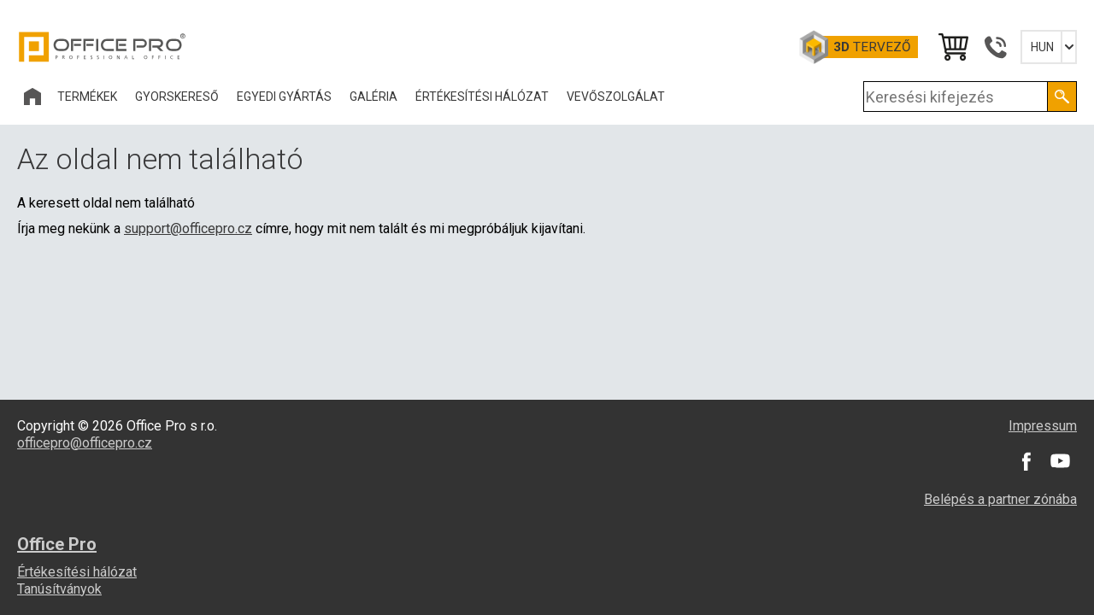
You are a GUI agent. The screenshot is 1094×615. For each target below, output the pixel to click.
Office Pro (102, 47)
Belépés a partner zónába (1000, 499)
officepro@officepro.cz (84, 443)
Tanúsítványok (59, 589)
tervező (872, 47)
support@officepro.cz (188, 228)
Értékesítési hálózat (77, 572)
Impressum (1043, 426)
